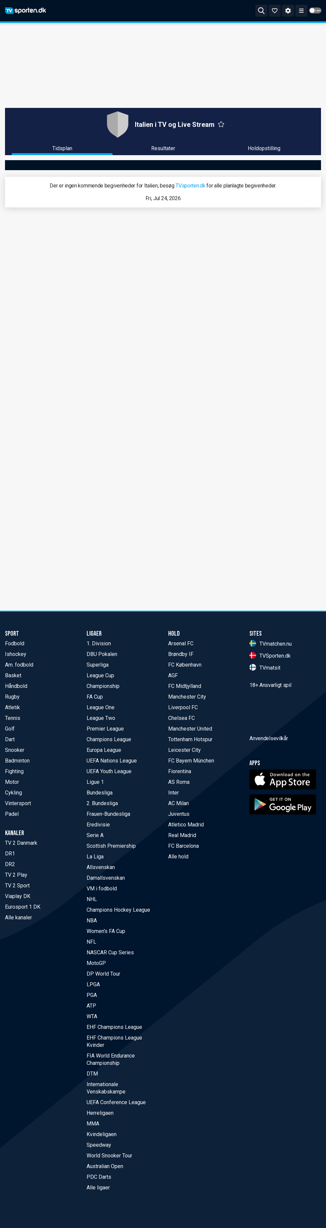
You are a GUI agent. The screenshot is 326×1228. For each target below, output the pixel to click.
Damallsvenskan (106, 878)
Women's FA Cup (106, 931)
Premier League (105, 729)
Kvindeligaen (102, 1134)
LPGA (93, 984)
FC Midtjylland (184, 686)
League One (101, 707)
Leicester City (184, 750)
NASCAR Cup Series (110, 952)
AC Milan (178, 803)
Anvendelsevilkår (268, 776)
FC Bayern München (191, 761)
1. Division (99, 643)
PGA (92, 995)
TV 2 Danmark (21, 843)
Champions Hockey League (118, 910)
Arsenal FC (180, 643)
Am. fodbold (19, 665)
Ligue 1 (95, 782)
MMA (93, 1123)
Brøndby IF (180, 654)
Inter (173, 792)
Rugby (12, 697)
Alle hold (178, 856)
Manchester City (187, 697)
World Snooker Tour (109, 1155)
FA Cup (95, 697)
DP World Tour (103, 974)
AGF (173, 675)
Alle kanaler (18, 917)
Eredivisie (98, 824)
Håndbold (16, 686)
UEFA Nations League (112, 761)
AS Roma (178, 782)
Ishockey (15, 654)
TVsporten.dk (190, 185)
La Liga (95, 856)
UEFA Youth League (109, 771)
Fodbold (14, 643)
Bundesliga (100, 792)
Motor (12, 782)
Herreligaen (100, 1113)
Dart (10, 739)
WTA (92, 1016)
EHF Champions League (114, 1027)
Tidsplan (62, 148)
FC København (184, 665)
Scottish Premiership (111, 846)
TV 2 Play (16, 875)
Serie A (95, 835)
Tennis (12, 718)
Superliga (98, 665)
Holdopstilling (264, 148)
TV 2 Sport (17, 885)
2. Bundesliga (102, 803)
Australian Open (105, 1166)
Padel (12, 814)
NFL (91, 942)
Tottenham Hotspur (190, 739)
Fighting (14, 771)
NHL (92, 899)
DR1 (10, 853)
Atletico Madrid (186, 824)
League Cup (100, 675)
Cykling (13, 792)
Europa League (104, 750)
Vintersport (18, 803)
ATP (91, 1006)
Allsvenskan (101, 867)
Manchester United (190, 729)
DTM (92, 1074)
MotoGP (96, 963)
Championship (103, 686)
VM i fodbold (102, 888)
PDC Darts (99, 1177)
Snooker (14, 750)
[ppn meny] (301, 11)
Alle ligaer (98, 1187)
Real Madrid (182, 835)
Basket (13, 675)
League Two (101, 718)
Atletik (12, 707)
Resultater (163, 148)
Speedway (99, 1145)
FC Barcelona (183, 846)
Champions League (109, 739)
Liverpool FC (183, 707)
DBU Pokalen (102, 654)
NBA (92, 920)
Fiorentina (179, 771)
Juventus (178, 814)
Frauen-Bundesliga (108, 814)
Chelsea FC (181, 718)
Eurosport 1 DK (22, 907)
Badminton (17, 761)
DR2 (10, 864)
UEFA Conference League (116, 1102)
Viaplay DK (17, 896)
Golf (10, 729)
